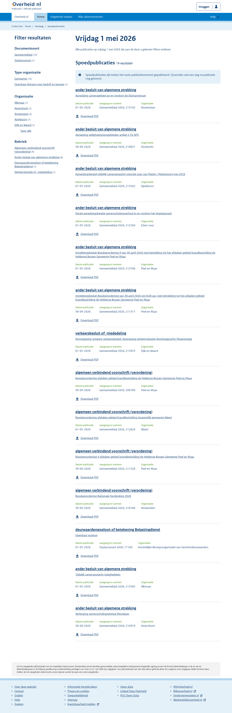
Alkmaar (19, 102)
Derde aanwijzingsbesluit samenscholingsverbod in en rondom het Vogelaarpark (123, 213)
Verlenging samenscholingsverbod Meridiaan (102, 614)
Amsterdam (22, 114)
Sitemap (72, 700)
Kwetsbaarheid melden (82, 704)
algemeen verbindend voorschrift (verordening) (113, 372)
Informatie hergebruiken (82, 687)
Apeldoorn (21, 119)
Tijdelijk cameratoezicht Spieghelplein (98, 574)
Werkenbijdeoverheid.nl (187, 700)
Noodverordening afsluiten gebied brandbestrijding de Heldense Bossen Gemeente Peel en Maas (133, 378)
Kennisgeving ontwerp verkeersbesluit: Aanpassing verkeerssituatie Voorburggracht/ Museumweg (133, 339)
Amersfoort (21, 108)
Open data (126, 687)
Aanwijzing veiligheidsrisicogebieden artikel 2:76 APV (107, 135)
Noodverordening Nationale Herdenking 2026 (103, 496)
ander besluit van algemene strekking (105, 90)
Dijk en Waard (23, 125)
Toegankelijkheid (78, 695)
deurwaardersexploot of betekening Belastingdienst (117, 529)
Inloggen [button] (204, 7)
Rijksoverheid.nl (182, 691)
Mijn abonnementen (90, 17)
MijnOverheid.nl (183, 687)
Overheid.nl (21, 18)
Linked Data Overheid (133, 691)
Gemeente (21, 78)
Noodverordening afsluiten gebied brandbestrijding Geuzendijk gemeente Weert (123, 417)
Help (17, 700)
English (19, 695)
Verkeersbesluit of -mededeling (33, 172)
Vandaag (39, 26)
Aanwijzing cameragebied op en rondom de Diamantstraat (110, 95)
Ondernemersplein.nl (186, 695)
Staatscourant (23, 60)
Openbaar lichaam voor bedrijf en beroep (39, 84)
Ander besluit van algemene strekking (37, 157)
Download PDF (90, 116)
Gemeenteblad (23, 54)
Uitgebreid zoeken (61, 17)
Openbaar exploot (86, 535)
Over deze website (25, 687)
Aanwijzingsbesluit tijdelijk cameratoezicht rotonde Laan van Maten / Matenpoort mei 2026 (130, 174)
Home (40, 17)
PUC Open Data (129, 695)
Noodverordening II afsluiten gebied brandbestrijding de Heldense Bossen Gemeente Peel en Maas (134, 457)
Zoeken (19, 704)
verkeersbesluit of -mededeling (100, 333)
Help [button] (213, 17)
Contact (19, 691)
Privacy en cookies (78, 691)
